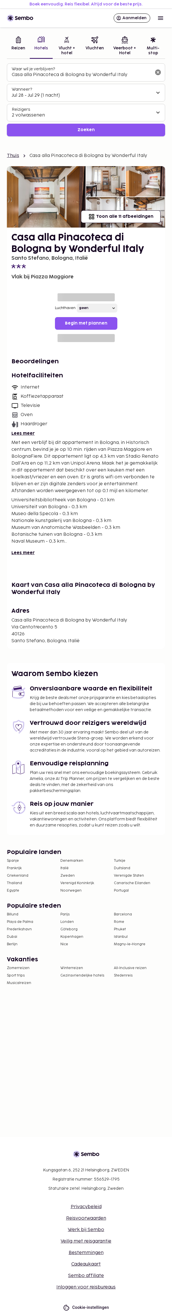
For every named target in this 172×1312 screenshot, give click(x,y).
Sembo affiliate (86, 1275)
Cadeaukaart (86, 1264)
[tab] (18, 46)
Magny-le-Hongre (129, 944)
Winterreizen (71, 968)
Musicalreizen (19, 983)
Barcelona (123, 914)
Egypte (13, 890)
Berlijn (12, 944)
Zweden (67, 876)
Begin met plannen (86, 323)
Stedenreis (123, 975)
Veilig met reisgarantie (86, 1241)
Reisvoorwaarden (86, 1218)
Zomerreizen (18, 968)
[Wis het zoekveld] (158, 72)
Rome (119, 922)
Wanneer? (22, 89)
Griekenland (17, 876)
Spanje (13, 861)
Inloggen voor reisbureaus (86, 1287)
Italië (64, 868)
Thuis (13, 155)
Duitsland (122, 868)
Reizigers (21, 109)
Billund (12, 914)
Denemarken (71, 861)
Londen (67, 922)
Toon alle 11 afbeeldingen (120, 216)
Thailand (14, 883)
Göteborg (69, 929)
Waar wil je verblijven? (33, 69)
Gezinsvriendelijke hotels (82, 975)
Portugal (121, 890)
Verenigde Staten (129, 876)
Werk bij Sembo (86, 1230)
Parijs (65, 914)
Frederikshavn (19, 929)
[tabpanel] (86, 100)
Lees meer (23, 433)
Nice (64, 944)
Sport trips (16, 975)
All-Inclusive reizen (130, 968)
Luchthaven (65, 308)
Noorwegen (71, 890)
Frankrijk (14, 868)
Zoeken (86, 130)
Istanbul (121, 937)
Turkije (119, 861)
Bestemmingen (86, 1252)
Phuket (120, 929)
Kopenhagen (71, 937)
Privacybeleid (86, 1207)
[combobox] (81, 75)
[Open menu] (160, 18)
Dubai (12, 937)
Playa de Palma (20, 922)
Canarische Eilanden (132, 883)
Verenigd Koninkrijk (77, 883)
